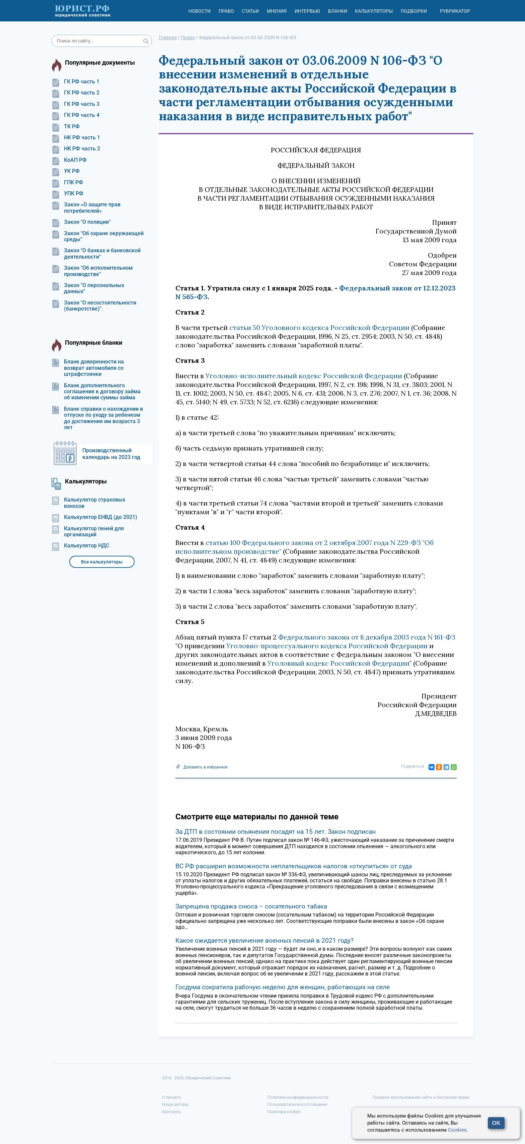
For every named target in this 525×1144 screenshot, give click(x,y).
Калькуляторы (374, 11)
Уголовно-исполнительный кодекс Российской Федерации (304, 376)
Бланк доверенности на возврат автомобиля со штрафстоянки (88, 368)
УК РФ (66, 171)
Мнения (277, 11)
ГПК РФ (67, 183)
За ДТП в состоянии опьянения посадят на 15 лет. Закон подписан (275, 831)
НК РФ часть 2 (76, 149)
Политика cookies (284, 1111)
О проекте (171, 1097)
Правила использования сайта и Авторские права (420, 1097)
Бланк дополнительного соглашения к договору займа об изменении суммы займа (96, 392)
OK (496, 1123)
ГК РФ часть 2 (75, 93)
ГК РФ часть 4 (75, 115)
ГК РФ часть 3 (75, 104)
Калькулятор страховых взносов (88, 503)
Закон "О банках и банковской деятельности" (96, 254)
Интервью (307, 11)
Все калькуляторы (102, 561)
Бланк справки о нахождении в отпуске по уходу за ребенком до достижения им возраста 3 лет (97, 418)
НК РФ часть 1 (76, 138)
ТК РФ (66, 127)
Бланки (337, 11)
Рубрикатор (455, 11)
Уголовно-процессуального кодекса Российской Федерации (327, 646)
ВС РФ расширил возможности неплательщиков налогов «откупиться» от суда (293, 866)
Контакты (171, 1111)
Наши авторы (175, 1104)
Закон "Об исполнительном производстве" (92, 271)
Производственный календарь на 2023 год (111, 453)
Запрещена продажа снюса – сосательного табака (251, 906)
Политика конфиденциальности (297, 1097)
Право (226, 11)
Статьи (250, 11)
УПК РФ (67, 194)
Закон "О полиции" (81, 222)
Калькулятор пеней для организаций (88, 532)
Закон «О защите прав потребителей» (86, 208)
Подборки (414, 11)
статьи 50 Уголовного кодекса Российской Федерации (319, 327)
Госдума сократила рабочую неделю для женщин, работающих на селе (282, 987)
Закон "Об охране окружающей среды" (98, 236)
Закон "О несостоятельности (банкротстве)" (94, 306)
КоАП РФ (69, 160)
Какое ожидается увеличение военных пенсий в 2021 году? (264, 940)
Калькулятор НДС (80, 546)
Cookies (457, 1130)
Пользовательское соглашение (297, 1104)
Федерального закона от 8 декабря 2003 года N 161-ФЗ (366, 637)
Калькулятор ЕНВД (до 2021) (94, 517)
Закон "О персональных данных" (88, 288)
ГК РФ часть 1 (75, 82)
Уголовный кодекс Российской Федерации (338, 663)
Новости (200, 11)
